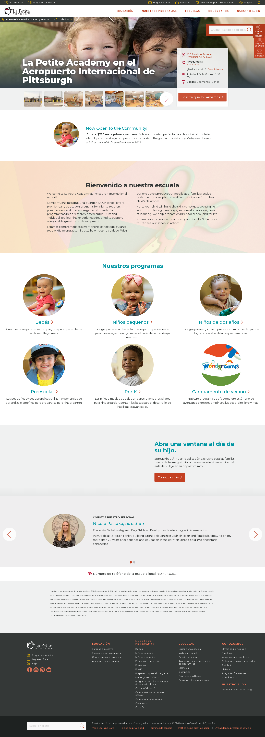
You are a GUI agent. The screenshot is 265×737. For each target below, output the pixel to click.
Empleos (182, 2)
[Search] (250, 30)
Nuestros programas (159, 11)
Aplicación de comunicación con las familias (194, 662)
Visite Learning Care (103, 728)
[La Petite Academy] (16, 11)
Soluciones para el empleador (215, 2)
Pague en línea (159, 2)
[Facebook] (29, 669)
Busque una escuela (190, 649)
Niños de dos (221, 322)
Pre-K (138, 669)
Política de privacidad (132, 728)
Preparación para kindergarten (152, 673)
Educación (125, 11)
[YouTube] (48, 669)
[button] (131, 562)
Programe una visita (41, 2)
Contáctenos (215, 69)
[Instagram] (36, 669)
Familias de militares (190, 676)
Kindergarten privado (147, 677)
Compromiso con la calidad (107, 657)
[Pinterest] (42, 669)
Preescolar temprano (147, 661)
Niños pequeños (144, 653)
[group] (33, 99)
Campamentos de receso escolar (149, 693)
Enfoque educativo (102, 649)
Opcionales (141, 703)
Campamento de (220, 391)
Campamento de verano (149, 699)
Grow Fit (139, 707)
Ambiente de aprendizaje (106, 661)
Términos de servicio (161, 728)
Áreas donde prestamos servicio (233, 728)
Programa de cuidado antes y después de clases (151, 682)
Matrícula (184, 667)
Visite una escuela (188, 653)
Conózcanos (218, 11)
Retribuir (227, 665)
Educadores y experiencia (106, 653)
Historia (226, 669)
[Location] (230, 30)
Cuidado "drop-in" (145, 688)
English (245, 2)
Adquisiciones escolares (235, 657)
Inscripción (184, 672)
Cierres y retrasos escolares (194, 680)
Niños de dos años (145, 657)
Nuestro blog (248, 11)
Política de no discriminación (194, 728)
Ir (54, 19)
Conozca (170, 477)
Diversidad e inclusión (234, 649)
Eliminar (65, 19)
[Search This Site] (56, 726)
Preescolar (141, 665)
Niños (132, 322)
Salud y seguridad (188, 657)
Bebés (139, 649)
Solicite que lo (203, 97)
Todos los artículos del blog (237, 689)
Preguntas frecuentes (234, 673)
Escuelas (192, 11)
